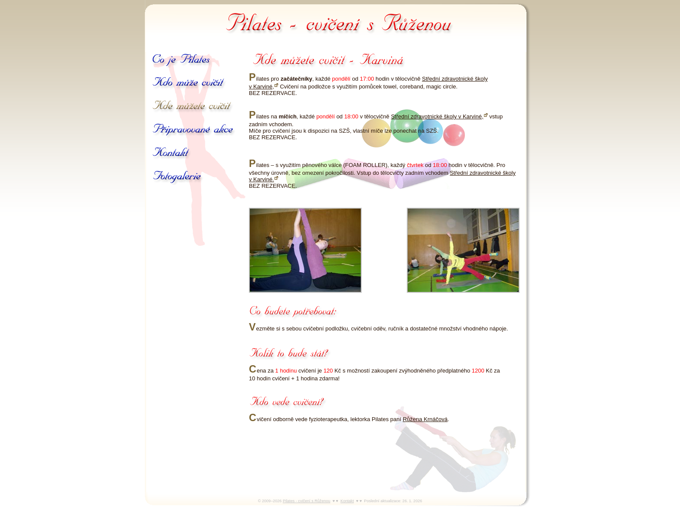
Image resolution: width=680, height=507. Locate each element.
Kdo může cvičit (191, 83)
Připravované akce (194, 130)
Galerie (178, 177)
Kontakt (171, 153)
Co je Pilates (182, 60)
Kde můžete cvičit (193, 106)
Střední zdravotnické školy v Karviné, (437, 116)
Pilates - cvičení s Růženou (340, 21)
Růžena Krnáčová (425, 419)
